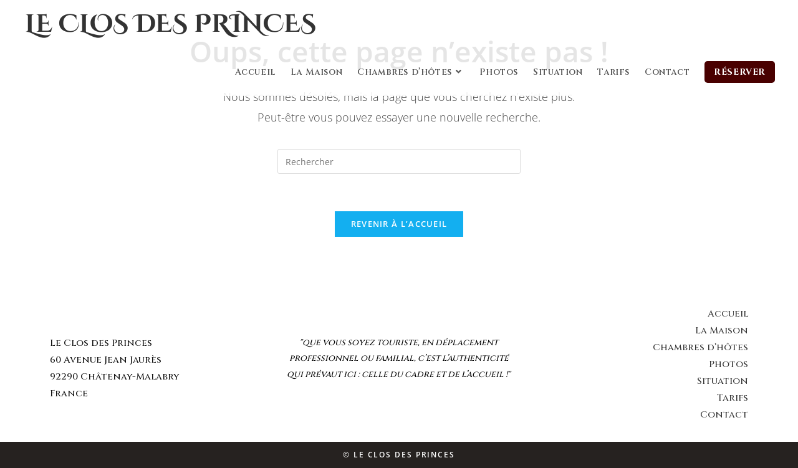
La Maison (721, 330)
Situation (722, 381)
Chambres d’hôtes (700, 347)
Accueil (728, 313)
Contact (724, 414)
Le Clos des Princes (170, 24)
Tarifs (732, 397)
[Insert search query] (399, 161)
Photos (728, 364)
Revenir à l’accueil (399, 223)
